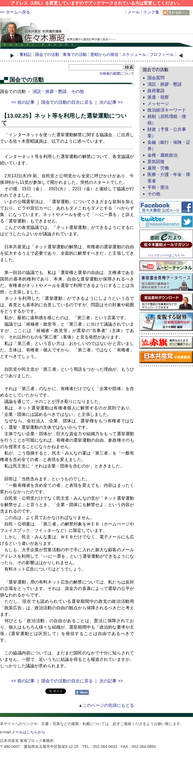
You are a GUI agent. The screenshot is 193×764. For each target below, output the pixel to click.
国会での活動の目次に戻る (67, 102)
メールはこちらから (28, 732)
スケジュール (134, 54)
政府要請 (156, 90)
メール (134, 12)
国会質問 (156, 77)
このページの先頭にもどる (108, 705)
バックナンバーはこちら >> (166, 255)
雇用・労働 (158, 168)
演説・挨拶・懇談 (49, 91)
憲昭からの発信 (104, 54)
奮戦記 (26, 54)
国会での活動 (47, 54)
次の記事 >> (111, 102)
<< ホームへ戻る (15, 12)
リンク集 (151, 12)
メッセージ (158, 103)
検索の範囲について (118, 73)
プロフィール (162, 54)
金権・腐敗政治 (162, 155)
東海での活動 (75, 54)
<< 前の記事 (23, 102)
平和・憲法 (158, 187)
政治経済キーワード (166, 110)
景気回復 (156, 161)
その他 (77, 91)
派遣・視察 (158, 97)
